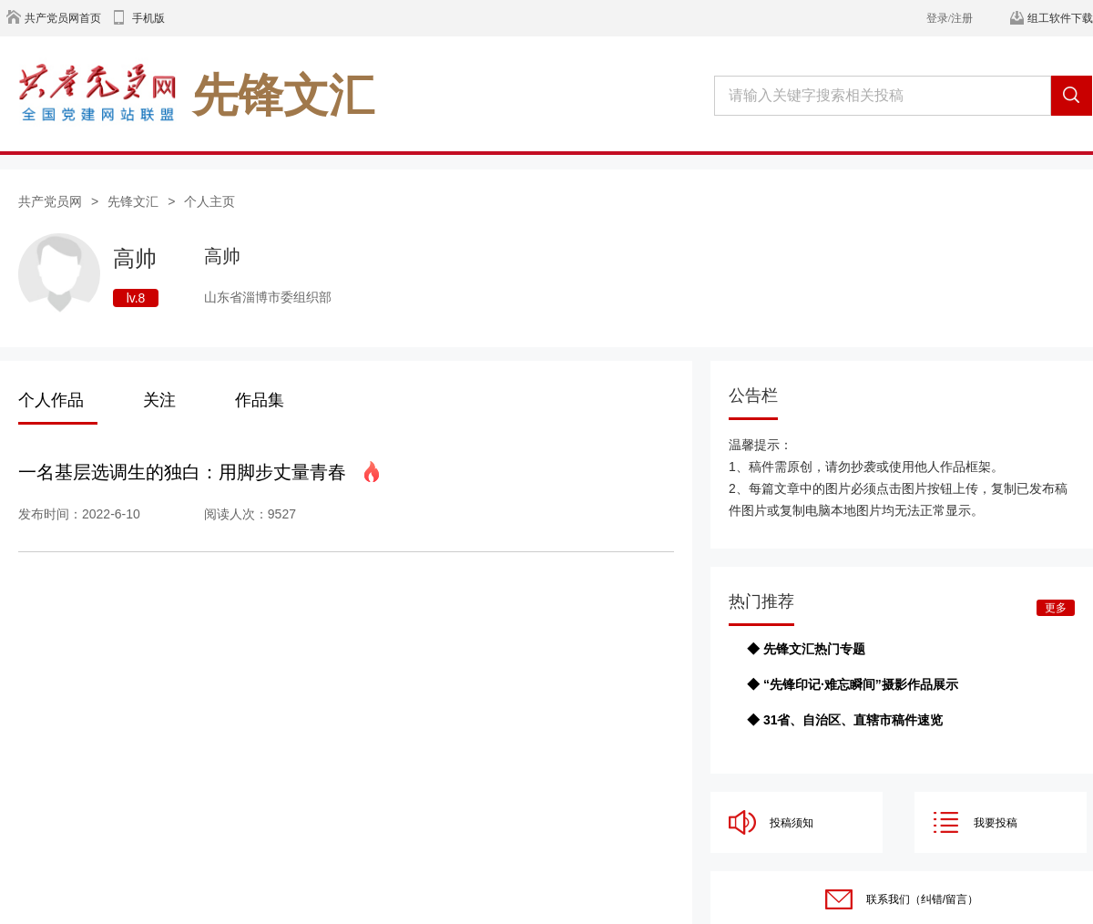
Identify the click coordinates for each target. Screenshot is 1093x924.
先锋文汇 (132, 201)
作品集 (259, 400)
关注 (159, 400)
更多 (1056, 607)
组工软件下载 (1060, 18)
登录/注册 (949, 18)
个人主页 (209, 201)
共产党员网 (50, 201)
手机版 (148, 18)
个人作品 (51, 400)
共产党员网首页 (63, 18)
